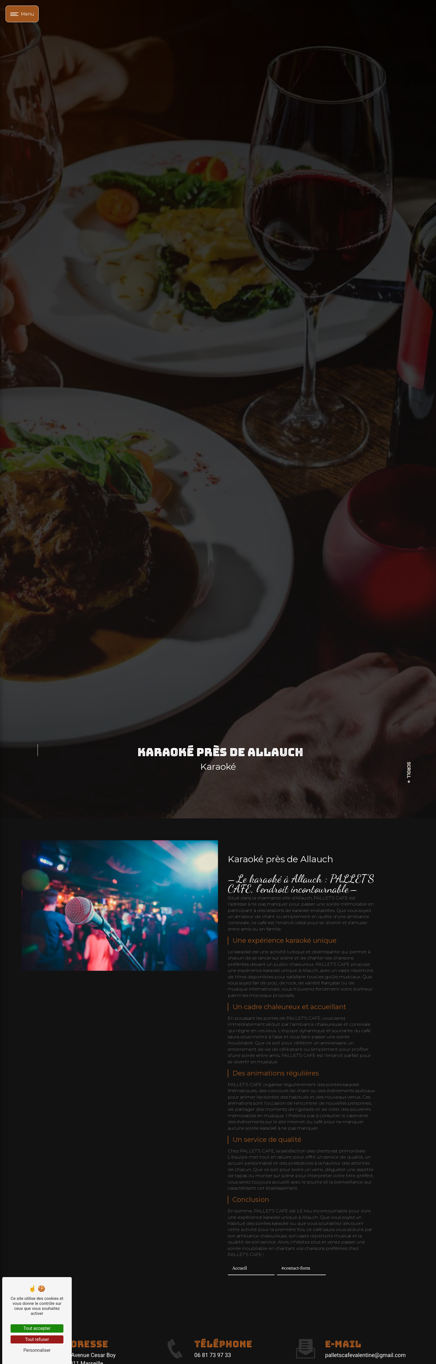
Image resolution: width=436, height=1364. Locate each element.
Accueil (239, 1268)
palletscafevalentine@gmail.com (365, 1355)
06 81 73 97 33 (212, 1355)
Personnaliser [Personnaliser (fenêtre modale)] (37, 1350)
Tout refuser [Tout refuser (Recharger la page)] (37, 1339)
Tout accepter (37, 1328)
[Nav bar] (22, 14)
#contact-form (295, 1268)
